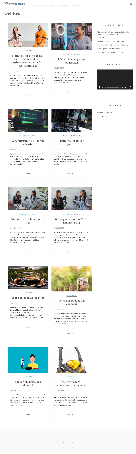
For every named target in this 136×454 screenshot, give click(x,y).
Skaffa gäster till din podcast (109, 49)
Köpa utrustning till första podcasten (112, 45)
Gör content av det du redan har (110, 52)
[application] (115, 79)
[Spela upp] (100, 87)
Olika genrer (63, 6)
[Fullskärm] (130, 87)
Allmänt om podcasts (46, 6)
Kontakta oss (76, 6)
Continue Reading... (28, 95)
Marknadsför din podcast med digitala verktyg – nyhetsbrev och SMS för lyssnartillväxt (113, 34)
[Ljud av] (126, 87)
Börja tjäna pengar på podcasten (110, 41)
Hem (33, 6)
